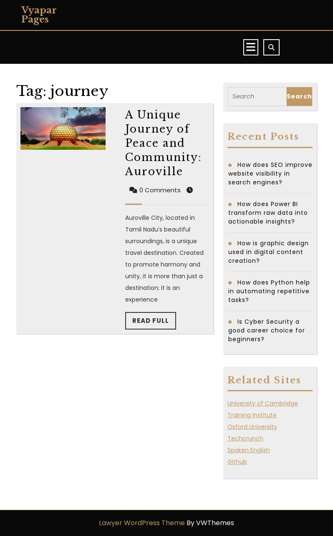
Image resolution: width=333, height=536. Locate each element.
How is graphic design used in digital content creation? (268, 252)
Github (237, 462)
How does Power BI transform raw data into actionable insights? (268, 213)
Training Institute (252, 415)
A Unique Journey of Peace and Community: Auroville (163, 143)
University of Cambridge (262, 403)
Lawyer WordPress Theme (142, 523)
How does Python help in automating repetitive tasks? (269, 291)
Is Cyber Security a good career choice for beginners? (266, 330)
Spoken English (248, 450)
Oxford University (252, 427)
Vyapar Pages (39, 15)
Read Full (154, 323)
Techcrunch (245, 438)
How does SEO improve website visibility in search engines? (270, 173)
